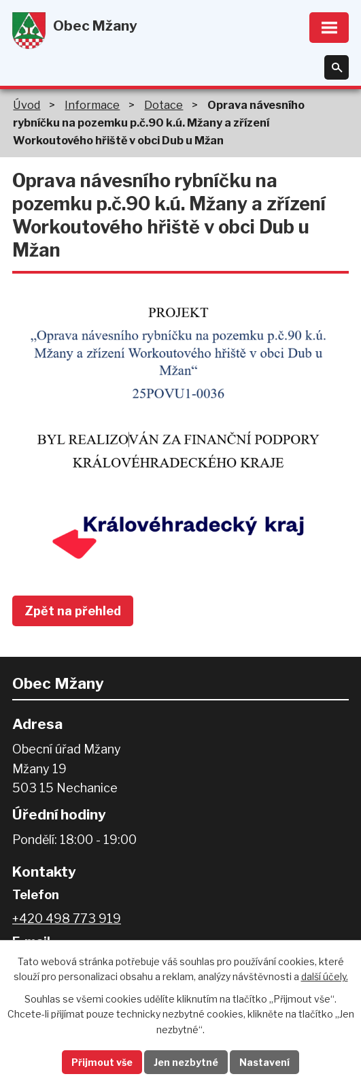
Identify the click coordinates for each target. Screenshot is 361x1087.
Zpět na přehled (72, 611)
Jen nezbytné (186, 1062)
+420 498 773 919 (66, 918)
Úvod (26, 105)
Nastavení (264, 1062)
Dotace (163, 105)
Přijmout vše (102, 1062)
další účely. (324, 976)
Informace (92, 105)
